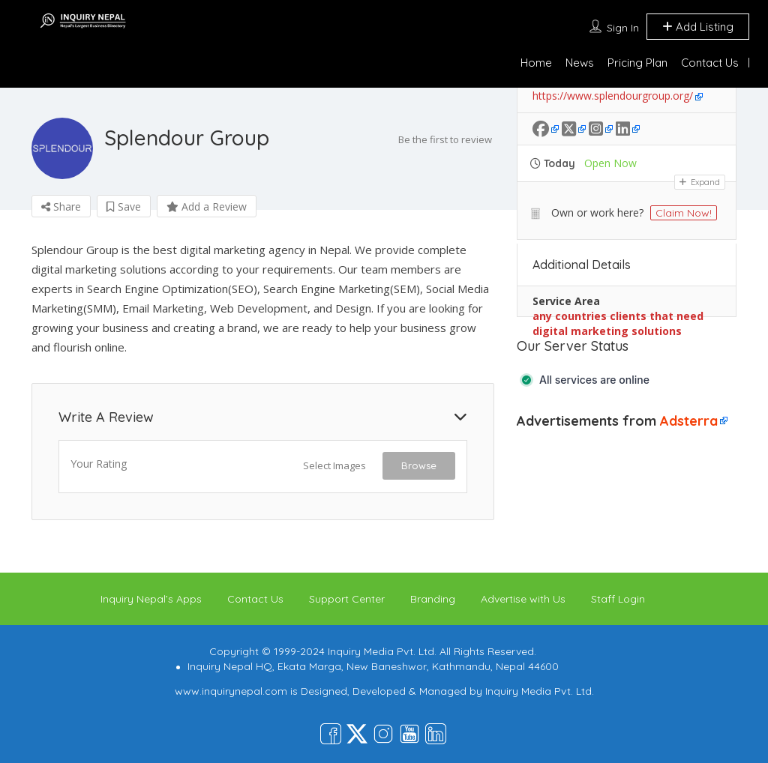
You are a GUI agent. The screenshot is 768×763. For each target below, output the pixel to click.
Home (536, 62)
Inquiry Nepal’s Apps (151, 599)
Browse (418, 465)
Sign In (623, 27)
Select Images (334, 465)
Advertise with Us (523, 599)
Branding (432, 599)
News (580, 62)
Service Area (566, 301)
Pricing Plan (638, 62)
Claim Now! (684, 213)
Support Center (347, 599)
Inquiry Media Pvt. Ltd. (539, 691)
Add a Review (206, 206)
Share (61, 206)
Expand (700, 182)
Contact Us (710, 62)
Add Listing (698, 26)
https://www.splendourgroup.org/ (612, 95)
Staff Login (618, 599)
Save (123, 206)
